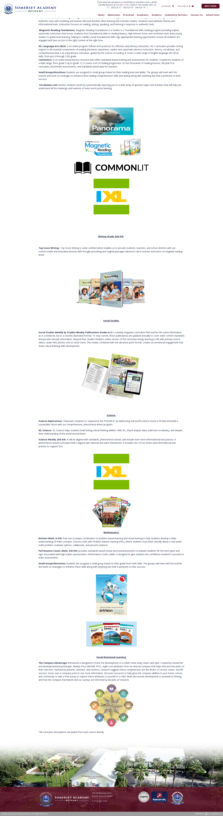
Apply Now (210, 6)
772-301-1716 (122, 4)
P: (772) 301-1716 (99, 801)
